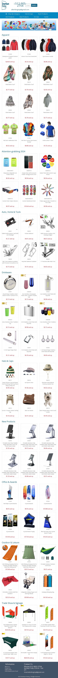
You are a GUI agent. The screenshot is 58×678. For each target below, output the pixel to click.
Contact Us (8, 668)
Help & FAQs (8, 669)
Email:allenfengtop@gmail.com (34, 672)
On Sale (36, 17)
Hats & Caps (29, 14)
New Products (24, 17)
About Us (7, 666)
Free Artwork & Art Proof (11, 671)
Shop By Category (13, 14)
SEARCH (34, 5)
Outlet (46, 17)
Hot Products (10, 17)
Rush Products (43, 14)
